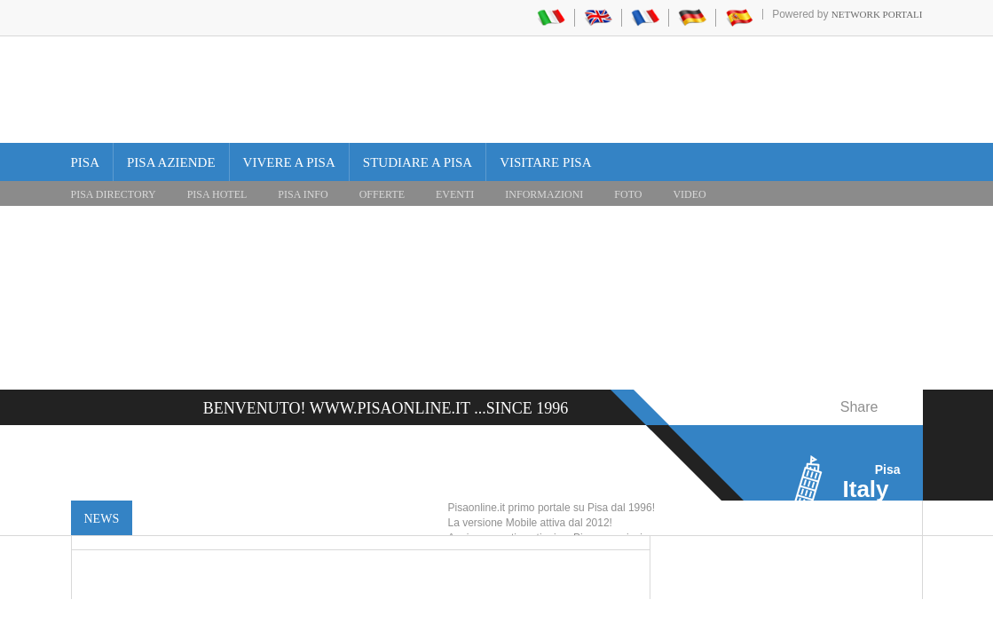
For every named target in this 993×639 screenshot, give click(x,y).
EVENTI (455, 194)
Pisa (85, 162)
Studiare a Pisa (417, 162)
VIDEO (689, 194)
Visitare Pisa (545, 162)
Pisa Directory (113, 194)
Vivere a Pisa (289, 162)
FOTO (628, 194)
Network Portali (877, 14)
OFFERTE (382, 194)
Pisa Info (302, 194)
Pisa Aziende (171, 162)
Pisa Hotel (217, 194)
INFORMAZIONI (544, 194)
